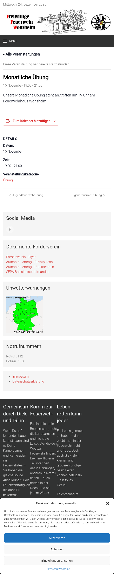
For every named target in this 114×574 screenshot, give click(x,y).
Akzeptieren (57, 538)
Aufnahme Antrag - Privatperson (29, 262)
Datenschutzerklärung (58, 569)
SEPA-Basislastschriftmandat (27, 272)
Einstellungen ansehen (57, 560)
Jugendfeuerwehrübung (27, 195)
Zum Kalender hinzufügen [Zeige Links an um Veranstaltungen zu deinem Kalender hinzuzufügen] (31, 121)
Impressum (20, 376)
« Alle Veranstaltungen (21, 54)
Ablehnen (57, 549)
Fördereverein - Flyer (20, 257)
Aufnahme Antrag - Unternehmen (30, 267)
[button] (108, 503)
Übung (8, 180)
